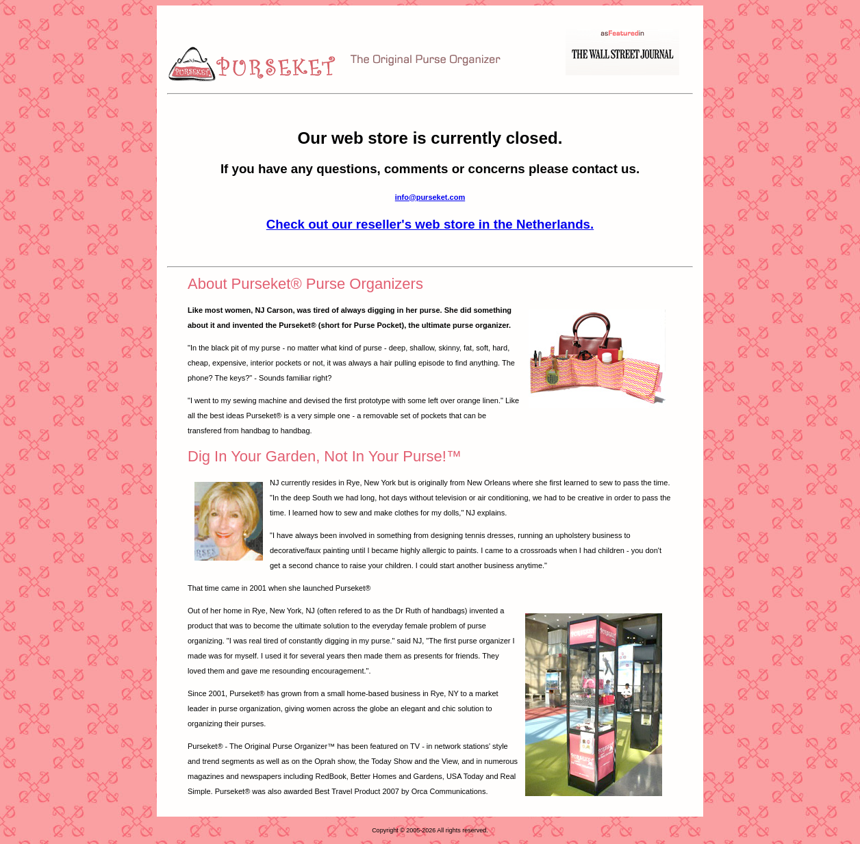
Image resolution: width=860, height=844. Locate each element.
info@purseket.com (430, 197)
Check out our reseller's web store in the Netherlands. (430, 224)
